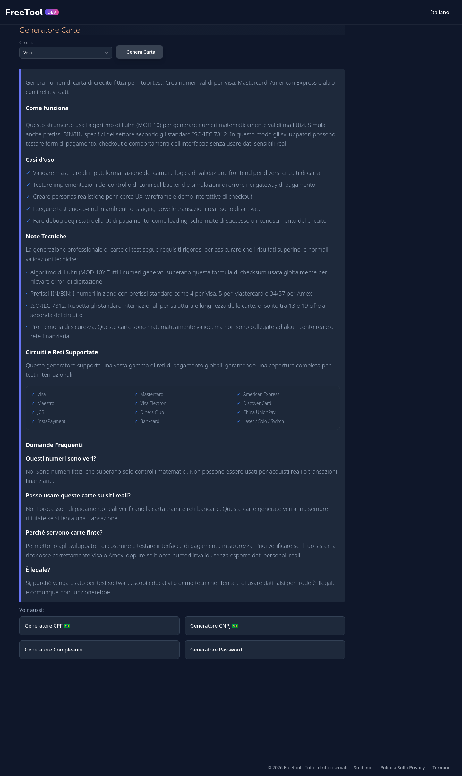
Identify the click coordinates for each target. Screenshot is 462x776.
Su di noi (363, 767)
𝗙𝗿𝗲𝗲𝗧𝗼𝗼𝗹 (32, 12)
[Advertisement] (182, 709)
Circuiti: (26, 42)
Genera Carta (140, 52)
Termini (440, 767)
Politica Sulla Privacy (402, 767)
